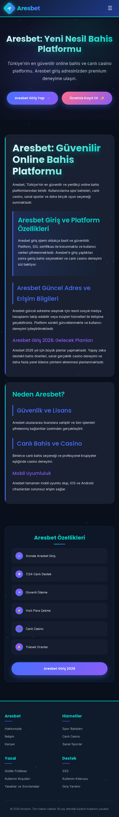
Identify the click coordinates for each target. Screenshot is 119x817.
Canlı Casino (71, 736)
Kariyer (10, 744)
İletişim (9, 736)
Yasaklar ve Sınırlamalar (22, 786)
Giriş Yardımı (71, 786)
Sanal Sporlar (72, 744)
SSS (65, 771)
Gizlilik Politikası (16, 771)
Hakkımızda (13, 729)
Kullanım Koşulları (17, 779)
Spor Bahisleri (72, 729)
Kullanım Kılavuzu (75, 779)
